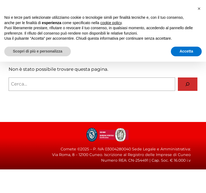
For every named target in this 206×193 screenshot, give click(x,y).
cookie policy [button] (111, 23)
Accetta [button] (186, 51)
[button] (199, 8)
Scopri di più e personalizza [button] (37, 51)
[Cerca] (187, 84)
